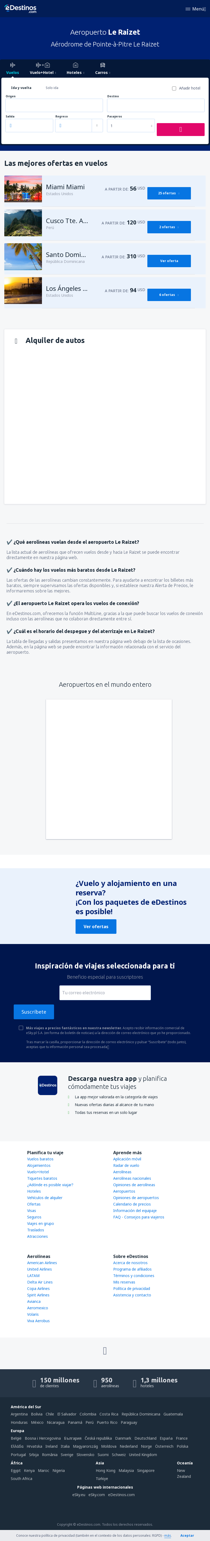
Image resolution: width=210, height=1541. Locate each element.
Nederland (129, 1446)
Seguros (34, 1217)
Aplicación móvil (127, 1158)
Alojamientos (39, 1165)
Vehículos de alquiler (44, 1197)
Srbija (34, 1454)
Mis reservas (124, 1282)
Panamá (75, 1422)
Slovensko (85, 1454)
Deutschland (145, 1438)
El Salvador (66, 1414)
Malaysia (126, 1470)
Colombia (88, 1414)
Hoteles (34, 1191)
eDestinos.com (121, 1494)
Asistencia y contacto (132, 1294)
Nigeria (58, 1470)
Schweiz (119, 1454)
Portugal (18, 1454)
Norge (146, 1446)
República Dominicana (141, 1414)
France (182, 1438)
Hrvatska (34, 1446)
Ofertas (34, 1204)
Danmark (123, 1438)
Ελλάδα (17, 1446)
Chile (50, 1414)
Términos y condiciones (133, 1275)
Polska (182, 1446)
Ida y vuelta (21, 87)
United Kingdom (143, 1454)
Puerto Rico (107, 1422)
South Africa (21, 1478)
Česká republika (98, 1438)
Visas (31, 1210)
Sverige (67, 1454)
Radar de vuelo (126, 1165)
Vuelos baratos (40, 1158)
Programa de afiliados (132, 1269)
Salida (10, 116)
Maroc (43, 1470)
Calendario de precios (132, 1204)
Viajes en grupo (40, 1223)
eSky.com (96, 1494)
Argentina (19, 1414)
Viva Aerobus (38, 1320)
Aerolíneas (122, 1171)
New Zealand (184, 1473)
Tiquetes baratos (42, 1178)
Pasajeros (114, 116)
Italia (65, 1446)
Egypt (16, 1470)
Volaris (33, 1314)
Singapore (146, 1470)
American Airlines (42, 1262)
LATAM (33, 1275)
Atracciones (37, 1236)
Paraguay (129, 1422)
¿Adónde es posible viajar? (50, 1184)
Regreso (61, 116)
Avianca (34, 1301)
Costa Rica (108, 1414)
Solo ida (52, 87)
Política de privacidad (131, 1288)
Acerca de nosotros (130, 1262)
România (50, 1454)
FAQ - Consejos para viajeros (138, 1217)
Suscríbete (34, 1012)
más (167, 1535)
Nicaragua (56, 1422)
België (16, 1438)
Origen (11, 96)
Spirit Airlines (38, 1294)
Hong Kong (105, 1470)
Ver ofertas (96, 926)
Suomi (103, 1454)
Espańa (166, 1438)
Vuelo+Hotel (38, 1171)
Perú (90, 1422)
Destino (113, 96)
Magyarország (85, 1446)
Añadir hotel (189, 88)
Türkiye (102, 1478)
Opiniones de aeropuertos (136, 1197)
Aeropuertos (124, 1191)
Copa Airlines (38, 1288)
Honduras (19, 1422)
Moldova (108, 1446)
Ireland (51, 1446)
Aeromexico (37, 1307)
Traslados (35, 1229)
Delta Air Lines (40, 1282)
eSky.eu (78, 1494)
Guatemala (173, 1414)
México (37, 1422)
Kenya (29, 1470)
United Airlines (39, 1269)
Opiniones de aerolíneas (134, 1184)
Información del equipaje (135, 1210)
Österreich (164, 1446)
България (72, 1438)
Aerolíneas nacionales (132, 1178)
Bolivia (36, 1414)
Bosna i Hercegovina (43, 1438)
